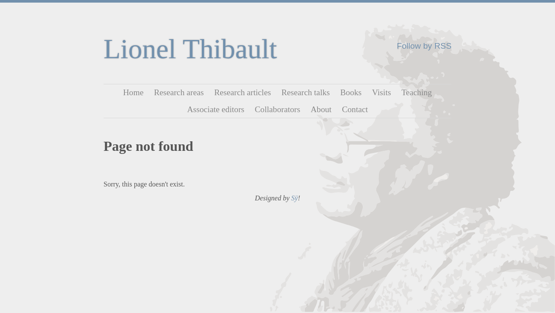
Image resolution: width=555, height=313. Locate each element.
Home (133, 92)
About (321, 108)
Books (350, 92)
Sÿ (294, 198)
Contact (355, 108)
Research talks (305, 92)
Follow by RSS (424, 45)
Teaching (416, 92)
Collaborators (277, 108)
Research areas (179, 92)
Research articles (242, 92)
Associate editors (215, 108)
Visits (381, 92)
